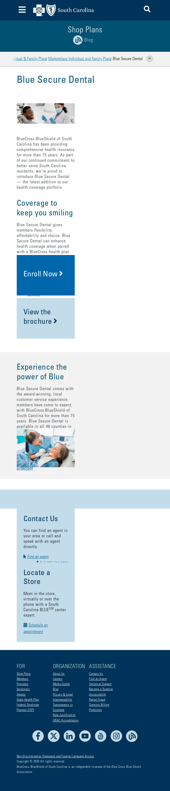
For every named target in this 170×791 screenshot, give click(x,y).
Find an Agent (98, 679)
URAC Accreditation (66, 720)
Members (23, 679)
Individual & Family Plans (27, 59)
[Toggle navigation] (22, 10)
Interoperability (62, 699)
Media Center (61, 684)
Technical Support (100, 684)
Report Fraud (97, 699)
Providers (23, 684)
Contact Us (96, 674)
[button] (147, 10)
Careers (58, 679)
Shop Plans (24, 674)
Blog (56, 689)
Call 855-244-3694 (122, 546)
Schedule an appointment (53, 599)
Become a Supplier (101, 689)
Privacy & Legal (63, 694)
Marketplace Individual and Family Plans (79, 59)
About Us (59, 674)
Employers (23, 689)
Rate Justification (64, 715)
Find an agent (43, 546)
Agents (21, 694)
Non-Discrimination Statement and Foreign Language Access (55, 756)
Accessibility (97, 694)
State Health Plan (28, 699)
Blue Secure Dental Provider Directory (54, 416)
